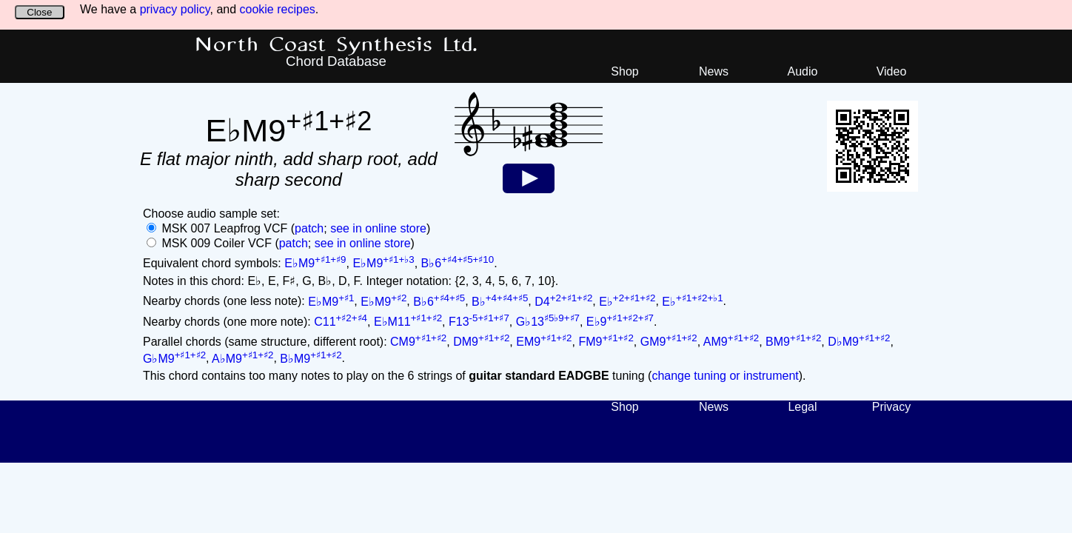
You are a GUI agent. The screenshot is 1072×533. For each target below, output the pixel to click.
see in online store (378, 228)
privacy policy (175, 9)
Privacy (891, 406)
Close (39, 12)
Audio (803, 71)
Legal (802, 406)
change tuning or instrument (724, 375)
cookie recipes (277, 9)
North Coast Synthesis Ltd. (336, 45)
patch (309, 228)
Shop (624, 71)
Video (892, 71)
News (713, 71)
